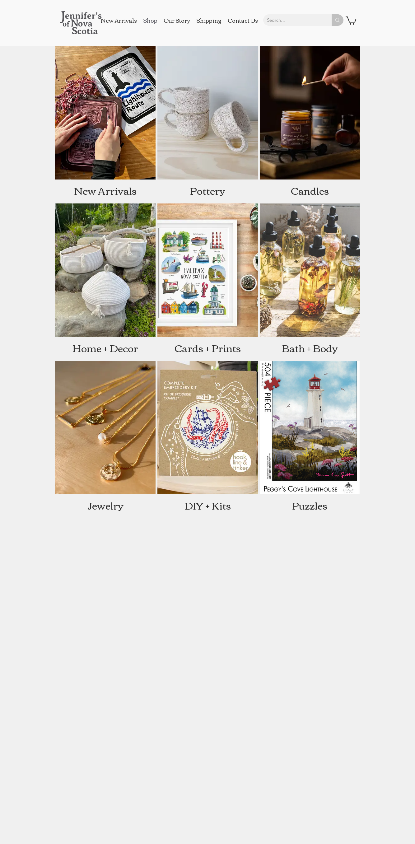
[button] (351, 20)
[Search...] (293, 20)
